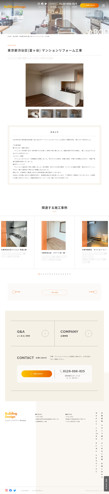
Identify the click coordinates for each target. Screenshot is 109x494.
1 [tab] (39, 274)
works (96, 418)
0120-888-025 (72, 373)
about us (96, 463)
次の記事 (92, 292)
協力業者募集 (25, 490)
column (97, 433)
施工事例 (15, 36)
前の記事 (17, 292)
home (10, 36)
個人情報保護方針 (37, 490)
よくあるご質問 (102, 451)
